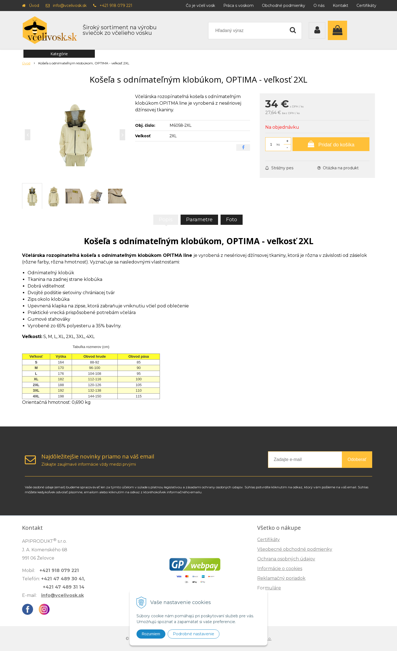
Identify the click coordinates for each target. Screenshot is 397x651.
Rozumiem (151, 634)
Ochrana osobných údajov (286, 559)
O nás (318, 5)
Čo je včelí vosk (200, 5)
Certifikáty (366, 5)
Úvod (34, 5)
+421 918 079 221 (116, 5)
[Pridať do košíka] (331, 144)
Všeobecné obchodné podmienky (294, 549)
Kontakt (340, 5)
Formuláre (269, 588)
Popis (166, 220)
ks (278, 144)
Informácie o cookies (279, 568)
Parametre (199, 220)
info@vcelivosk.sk (70, 5)
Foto (231, 220)
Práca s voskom (238, 5)
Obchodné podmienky (283, 5)
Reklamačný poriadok (281, 578)
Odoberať (357, 459)
